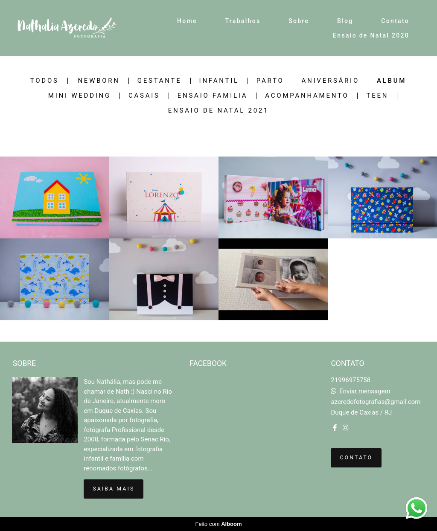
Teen (377, 96)
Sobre (298, 20)
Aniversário (330, 81)
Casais (144, 96)
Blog (345, 20)
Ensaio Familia (213, 96)
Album (391, 81)
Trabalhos (243, 20)
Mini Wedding (79, 96)
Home (187, 20)
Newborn (98, 81)
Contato (395, 20)
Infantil (219, 81)
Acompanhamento (307, 96)
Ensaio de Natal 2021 (218, 110)
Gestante (159, 81)
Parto (270, 81)
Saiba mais (113, 488)
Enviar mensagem (364, 391)
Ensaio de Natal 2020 (371, 35)
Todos (44, 81)
